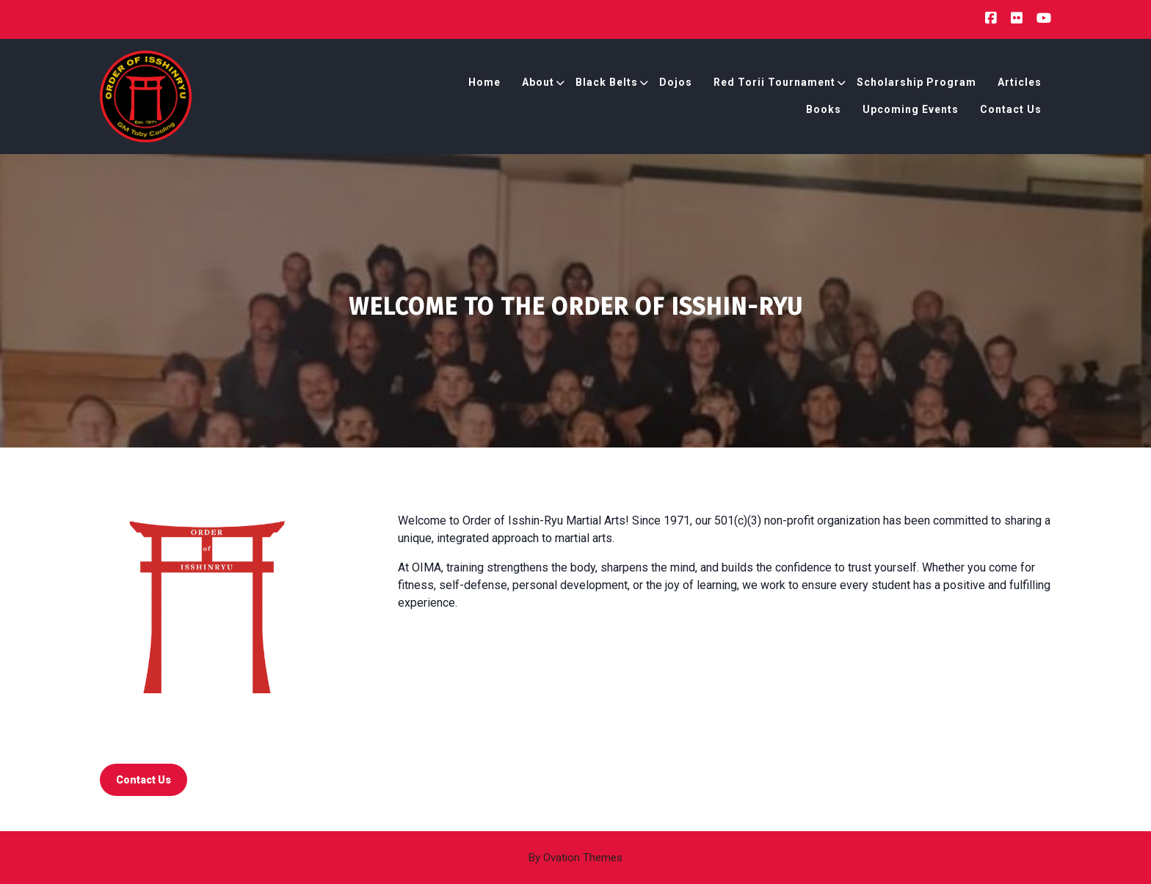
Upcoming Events (911, 109)
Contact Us (1011, 109)
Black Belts (607, 82)
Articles (1020, 82)
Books (823, 109)
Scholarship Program (916, 82)
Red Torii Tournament (774, 82)
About (538, 82)
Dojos (675, 82)
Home (484, 82)
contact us (143, 780)
